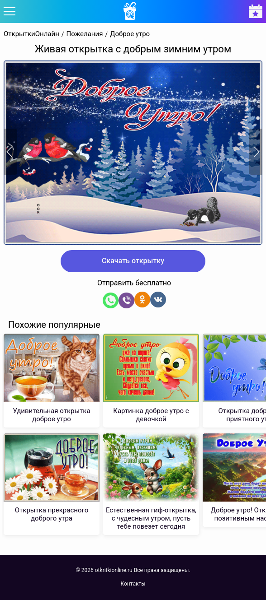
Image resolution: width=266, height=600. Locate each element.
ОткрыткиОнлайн (31, 34)
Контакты (132, 584)
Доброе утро (130, 34)
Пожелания (84, 34)
